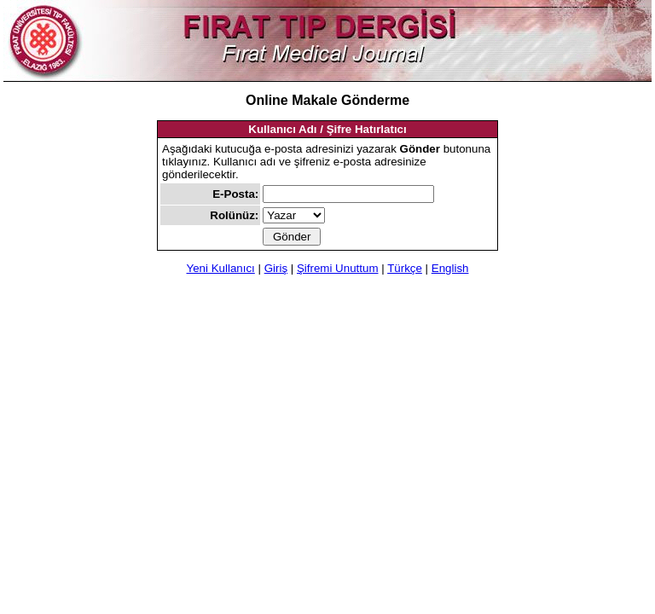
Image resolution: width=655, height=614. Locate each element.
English (450, 268)
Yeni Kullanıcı (221, 268)
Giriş (275, 268)
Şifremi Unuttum (338, 268)
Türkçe (404, 268)
